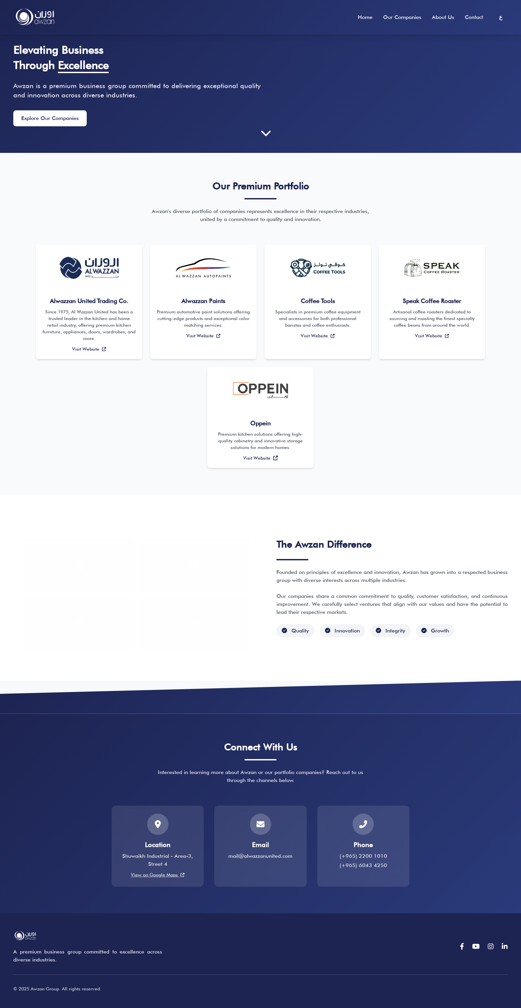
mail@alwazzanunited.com (260, 856)
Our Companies (402, 17)
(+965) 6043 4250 (363, 865)
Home (365, 17)
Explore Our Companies (50, 118)
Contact (474, 17)
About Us (443, 17)
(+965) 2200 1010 (363, 856)
